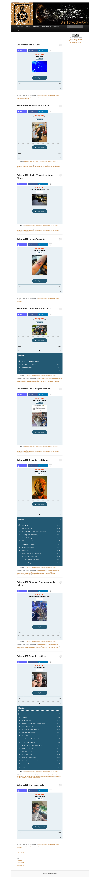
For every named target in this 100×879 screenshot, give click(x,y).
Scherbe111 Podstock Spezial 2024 (34, 308)
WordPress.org (20, 865)
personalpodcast (38, 96)
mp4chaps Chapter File (53, 161)
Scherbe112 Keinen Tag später (31, 239)
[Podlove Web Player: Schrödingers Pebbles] (39, 420)
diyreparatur (27, 776)
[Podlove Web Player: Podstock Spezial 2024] (39, 345)
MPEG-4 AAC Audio (35, 161)
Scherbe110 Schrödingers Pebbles (33, 389)
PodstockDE (32, 381)
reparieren (58, 776)
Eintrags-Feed (20, 862)
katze (50, 646)
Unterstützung (28, 30)
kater (47, 646)
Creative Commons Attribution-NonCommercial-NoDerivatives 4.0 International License (76, 41)
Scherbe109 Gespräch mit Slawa (32, 460)
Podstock (32, 647)
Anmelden (19, 860)
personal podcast (30, 96)
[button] (22, 50)
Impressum (19, 30)
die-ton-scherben (51, 95)
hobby (24, 96)
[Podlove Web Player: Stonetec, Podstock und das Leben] (39, 616)
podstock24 (44, 647)
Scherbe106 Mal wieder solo (30, 785)
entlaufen (33, 646)
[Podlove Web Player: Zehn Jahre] (39, 71)
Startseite (28, 26)
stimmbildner (41, 573)
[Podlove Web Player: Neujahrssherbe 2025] (39, 136)
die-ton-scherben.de (29, 380)
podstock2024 (25, 381)
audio (39, 95)
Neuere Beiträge (58, 39)
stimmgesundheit (21, 574)
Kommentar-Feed (21, 864)
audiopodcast (44, 95)
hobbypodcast (41, 380)
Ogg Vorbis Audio (44, 161)
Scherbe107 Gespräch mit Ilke (31, 656)
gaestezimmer (34, 572)
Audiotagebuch (58, 378)
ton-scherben (56, 96)
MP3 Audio (27, 161)
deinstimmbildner (52, 570)
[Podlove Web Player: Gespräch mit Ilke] (39, 717)
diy (23, 776)
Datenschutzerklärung (46, 26)
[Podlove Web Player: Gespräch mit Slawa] (39, 517)
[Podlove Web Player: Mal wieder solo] (39, 816)
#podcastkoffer (41, 378)
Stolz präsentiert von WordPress (50, 873)
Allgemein (27, 449)
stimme (53, 573)
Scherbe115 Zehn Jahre (28, 45)
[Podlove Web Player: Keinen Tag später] (39, 270)
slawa (36, 573)
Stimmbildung (48, 573)
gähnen (39, 572)
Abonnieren (56, 26)
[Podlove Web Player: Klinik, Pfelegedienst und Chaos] (39, 205)
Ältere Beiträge (21, 39)
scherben (50, 96)
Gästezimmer (20, 26)
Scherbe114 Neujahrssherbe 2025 (33, 105)
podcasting (45, 96)
